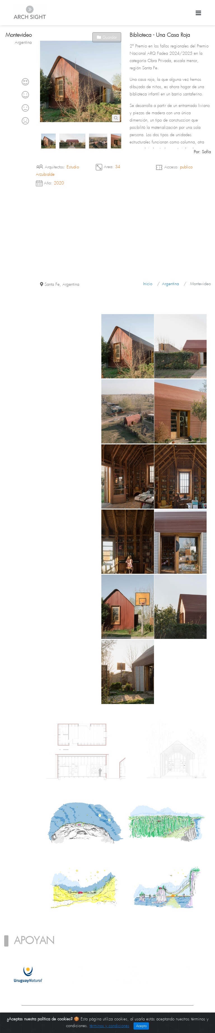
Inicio (147, 284)
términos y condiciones (109, 1026)
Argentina (170, 284)
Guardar (107, 37)
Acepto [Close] (141, 1025)
